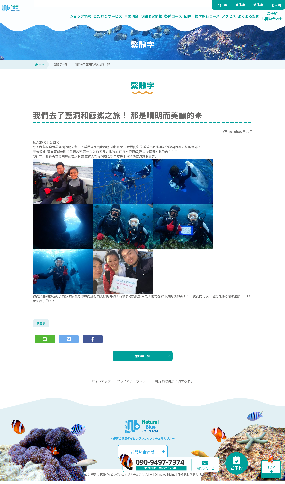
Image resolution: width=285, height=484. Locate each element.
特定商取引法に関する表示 (174, 384)
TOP (39, 64)
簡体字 (240, 4)
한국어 (276, 4)
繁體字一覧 (60, 64)
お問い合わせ (147, 455)
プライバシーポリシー (133, 384)
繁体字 (258, 4)
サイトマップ (101, 384)
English (221, 4)
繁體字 (41, 323)
